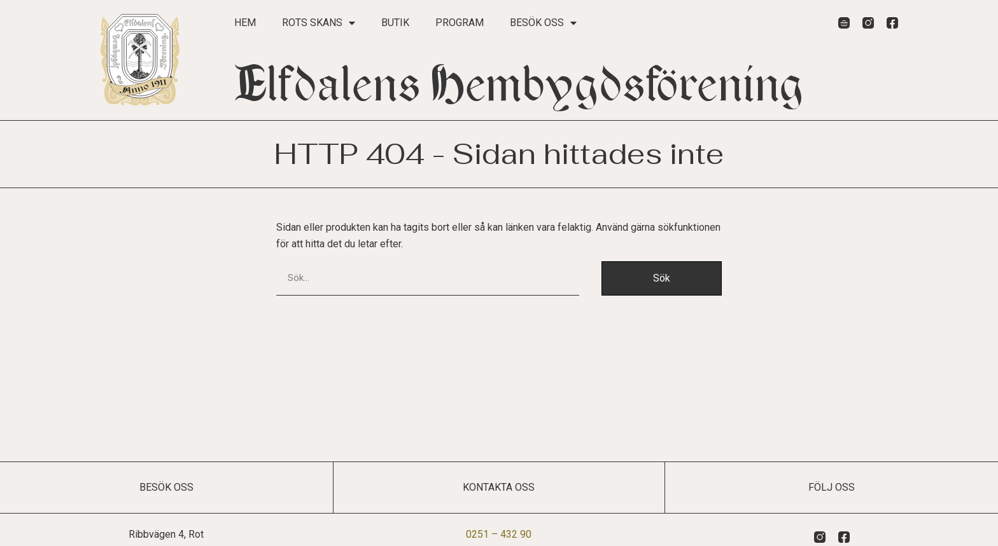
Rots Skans (318, 22)
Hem (245, 23)
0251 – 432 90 (498, 534)
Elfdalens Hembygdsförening (519, 85)
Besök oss (543, 22)
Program (459, 23)
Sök (661, 278)
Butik (395, 23)
